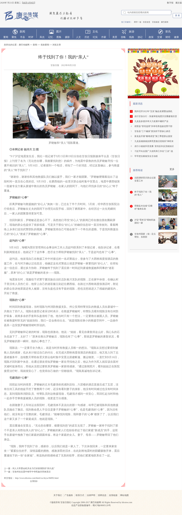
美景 (114, 37)
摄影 (67, 37)
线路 (131, 37)
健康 (176, 37)
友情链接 (113, 495)
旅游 (131, 31)
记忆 (50, 37)
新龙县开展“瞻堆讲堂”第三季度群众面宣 (153, 136)
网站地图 (124, 495)
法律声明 (91, 495)
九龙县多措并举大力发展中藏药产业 (151, 121)
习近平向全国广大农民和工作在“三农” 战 (153, 151)
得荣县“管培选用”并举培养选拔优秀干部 (153, 126)
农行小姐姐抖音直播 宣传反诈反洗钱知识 (154, 146)
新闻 (22, 31)
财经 (167, 37)
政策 (151, 37)
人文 (78, 37)
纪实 (95, 37)
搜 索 (177, 15)
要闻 (5, 37)
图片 (59, 31)
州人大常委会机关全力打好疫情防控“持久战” (33, 468)
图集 (58, 37)
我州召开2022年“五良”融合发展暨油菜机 (153, 111)
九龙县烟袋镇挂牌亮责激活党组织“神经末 (154, 141)
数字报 (170, 3)
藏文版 (178, 3)
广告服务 (69, 495)
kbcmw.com (127, 502)
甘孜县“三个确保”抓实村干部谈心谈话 (152, 131)
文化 (95, 31)
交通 (159, 37)
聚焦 (14, 37)
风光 (42, 37)
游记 (140, 37)
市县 (22, 37)
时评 (30, 37)
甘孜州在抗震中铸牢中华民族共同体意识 (31, 472)
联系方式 (80, 495)
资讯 (168, 31)
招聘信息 (102, 495)
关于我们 (57, 495)
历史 (86, 37)
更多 (172, 169)
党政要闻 (45, 45)
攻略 (123, 37)
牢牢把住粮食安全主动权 (146, 156)
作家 (103, 37)
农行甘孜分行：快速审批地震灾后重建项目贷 (155, 116)
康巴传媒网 (24, 45)
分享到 (33, 481)
